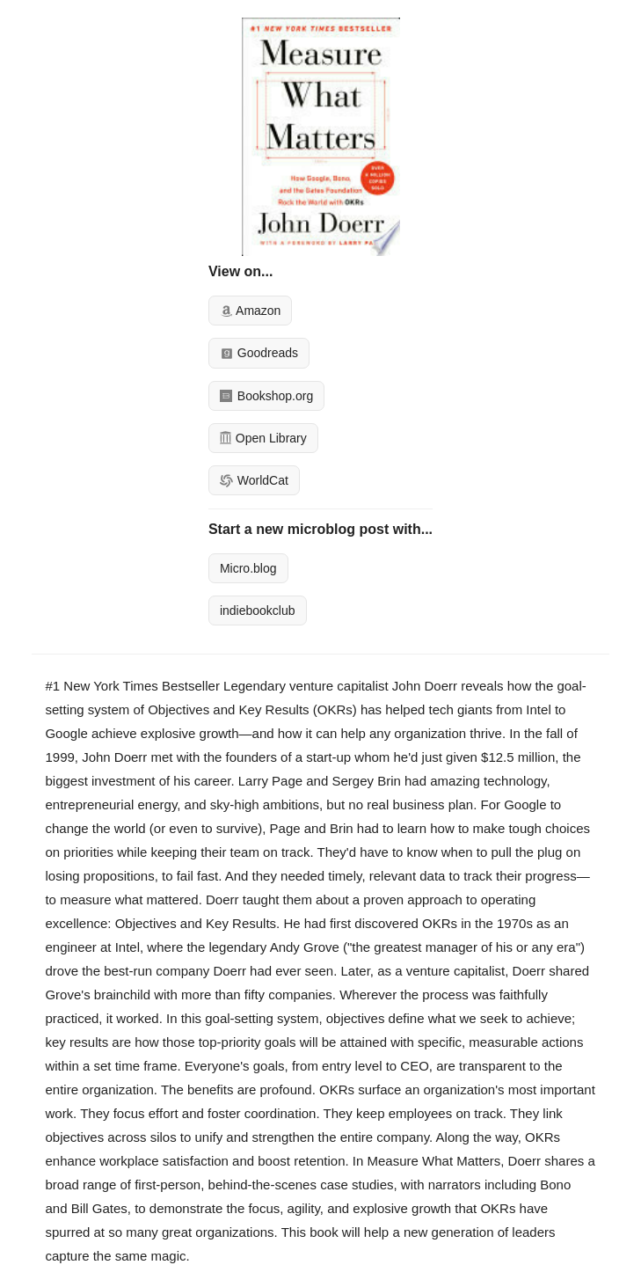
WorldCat (254, 480)
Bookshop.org (266, 396)
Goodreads (259, 353)
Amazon (250, 310)
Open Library (263, 438)
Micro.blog (248, 568)
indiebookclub (257, 610)
